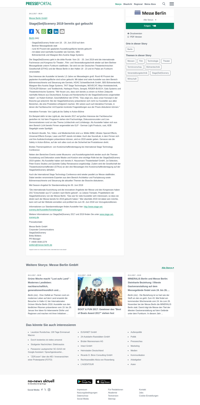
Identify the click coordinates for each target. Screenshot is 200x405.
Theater (131, 67)
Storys (118, 4)
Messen (131, 61)
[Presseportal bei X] (44, 390)
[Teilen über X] (37, 31)
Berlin (31, 38)
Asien (133, 364)
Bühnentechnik (134, 73)
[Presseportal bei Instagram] (48, 389)
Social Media (83, 399)
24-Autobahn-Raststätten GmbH (95, 337)
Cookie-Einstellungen (148, 396)
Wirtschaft (153, 80)
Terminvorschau (146, 67)
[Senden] (62, 31)
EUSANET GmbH (89, 332)
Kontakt (142, 390)
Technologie (153, 61)
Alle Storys (149, 20)
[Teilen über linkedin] (56, 31)
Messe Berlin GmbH (38, 18)
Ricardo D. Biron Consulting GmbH (96, 355)
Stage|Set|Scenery (136, 80)
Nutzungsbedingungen (87, 393)
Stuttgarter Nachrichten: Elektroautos (47, 344)
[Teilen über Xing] (49, 31)
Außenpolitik (136, 332)
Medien (134, 350)
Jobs (141, 393)
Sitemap (112, 399)
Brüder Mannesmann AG (92, 341)
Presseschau (136, 341)
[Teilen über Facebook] (31, 31)
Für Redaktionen (115, 390)
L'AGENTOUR (87, 364)
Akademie (112, 393)
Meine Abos (150, 4)
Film (141, 61)
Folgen (150, 26)
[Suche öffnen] (164, 4)
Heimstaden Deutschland (92, 350)
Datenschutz (82, 396)
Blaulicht (127, 4)
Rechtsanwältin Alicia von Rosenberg (97, 360)
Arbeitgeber (136, 360)
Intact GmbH (86, 346)
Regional (138, 4)
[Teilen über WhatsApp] (43, 31)
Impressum (82, 390)
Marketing (135, 346)
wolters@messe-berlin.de (40, 245)
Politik (133, 337)
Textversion (113, 396)
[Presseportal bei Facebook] (41, 390)
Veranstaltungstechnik (156, 73)
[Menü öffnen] (171, 4)
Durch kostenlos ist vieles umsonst (46, 340)
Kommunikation (138, 355)
